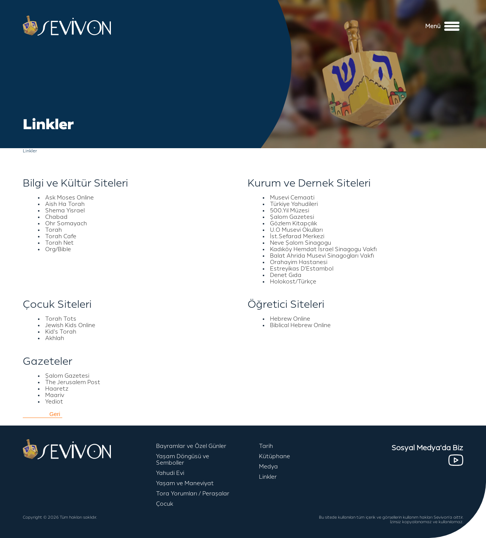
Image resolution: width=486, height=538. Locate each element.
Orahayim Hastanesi (298, 262)
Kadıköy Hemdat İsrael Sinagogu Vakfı (323, 249)
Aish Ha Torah (65, 204)
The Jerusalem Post (72, 382)
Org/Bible (58, 249)
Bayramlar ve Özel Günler (191, 446)
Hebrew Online (290, 319)
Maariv (54, 395)
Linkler (268, 477)
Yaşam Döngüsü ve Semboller (182, 459)
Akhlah (54, 338)
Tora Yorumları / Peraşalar (192, 494)
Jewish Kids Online (70, 325)
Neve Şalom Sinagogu (300, 243)
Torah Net (59, 243)
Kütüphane (274, 456)
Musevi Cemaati (292, 198)
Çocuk (164, 504)
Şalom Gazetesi (292, 217)
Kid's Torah (60, 332)
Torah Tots (60, 319)
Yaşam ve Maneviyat (185, 483)
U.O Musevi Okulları (296, 230)
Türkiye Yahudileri (294, 204)
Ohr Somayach (66, 223)
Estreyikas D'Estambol (301, 269)
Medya (268, 467)
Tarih (266, 446)
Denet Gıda (285, 275)
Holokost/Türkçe (293, 281)
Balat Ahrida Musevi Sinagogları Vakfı (322, 256)
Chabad (56, 217)
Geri (54, 414)
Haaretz (56, 389)
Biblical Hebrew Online (300, 325)
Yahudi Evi (170, 473)
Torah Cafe (60, 236)
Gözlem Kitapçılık (293, 223)
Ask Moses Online (69, 198)
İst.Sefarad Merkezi (297, 236)
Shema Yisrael (65, 210)
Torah (53, 230)
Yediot (54, 402)
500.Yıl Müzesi (289, 210)
